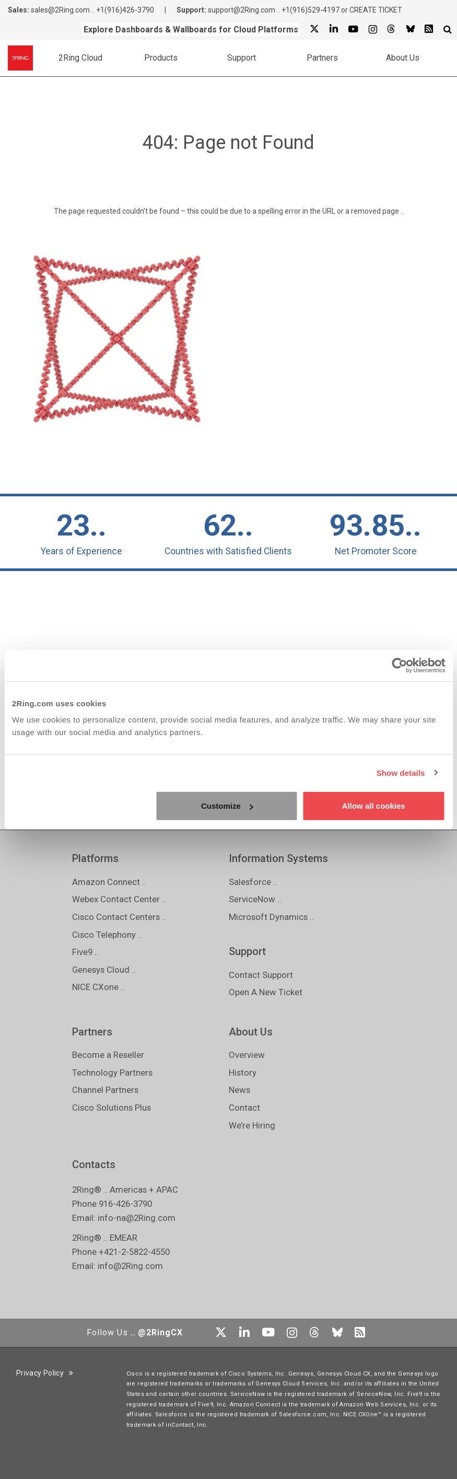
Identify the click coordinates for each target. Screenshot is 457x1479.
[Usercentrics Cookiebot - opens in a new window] (399, 665)
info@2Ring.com (130, 1266)
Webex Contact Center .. (119, 899)
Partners (322, 58)
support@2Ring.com (241, 10)
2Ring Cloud (80, 58)
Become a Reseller (108, 1055)
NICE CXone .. (98, 987)
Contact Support (261, 975)
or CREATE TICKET (371, 10)
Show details (401, 772)
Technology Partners (112, 1072)
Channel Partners (105, 1090)
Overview (247, 1055)
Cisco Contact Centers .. (119, 917)
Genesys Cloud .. (104, 969)
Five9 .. (85, 952)
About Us (402, 58)
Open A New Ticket (265, 992)
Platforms (95, 858)
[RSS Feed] (429, 29)
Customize (227, 805)
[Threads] (391, 29)
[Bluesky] (410, 29)
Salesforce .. (253, 882)
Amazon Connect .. (109, 882)
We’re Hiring (252, 1125)
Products (161, 58)
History (242, 1072)
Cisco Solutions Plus (111, 1107)
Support (241, 58)
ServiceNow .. (255, 899)
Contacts (93, 1164)
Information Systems (278, 858)
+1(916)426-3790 (125, 10)
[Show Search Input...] (447, 29)
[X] (314, 29)
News (239, 1090)
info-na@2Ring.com (136, 1218)
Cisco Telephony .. (107, 934)
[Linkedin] (333, 29)
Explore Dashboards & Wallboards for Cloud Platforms (191, 29)
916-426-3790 (125, 1203)
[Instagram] (372, 29)
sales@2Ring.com (60, 10)
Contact (244, 1107)
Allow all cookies (373, 805)
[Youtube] (353, 29)
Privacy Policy (45, 1373)
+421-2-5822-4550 (134, 1252)
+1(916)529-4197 (310, 10)
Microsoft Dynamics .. (271, 917)
